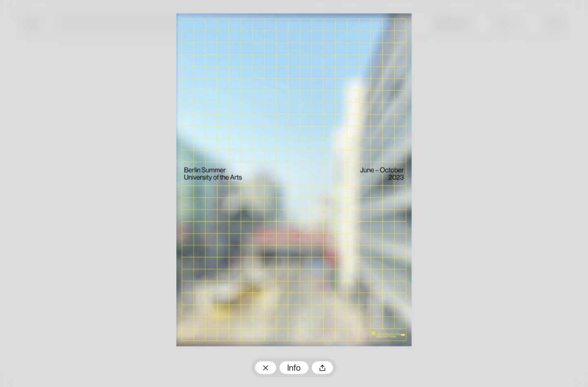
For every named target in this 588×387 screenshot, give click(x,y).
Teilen (322, 367)
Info (294, 368)
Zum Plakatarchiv (265, 367)
